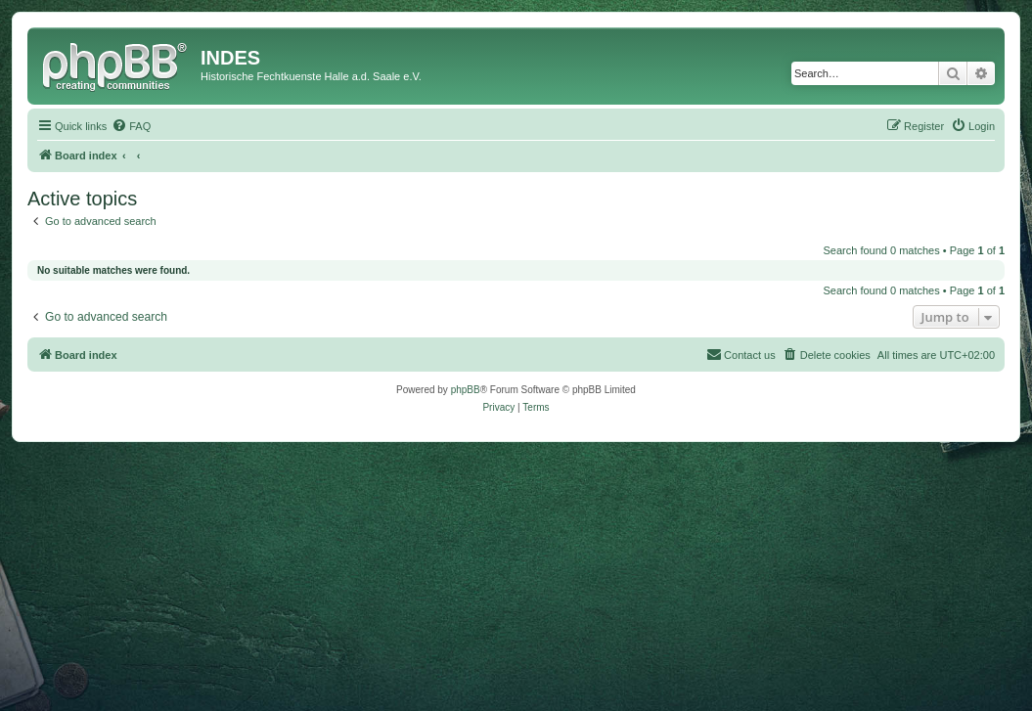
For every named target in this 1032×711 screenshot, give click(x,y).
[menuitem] (131, 126)
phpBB (465, 389)
